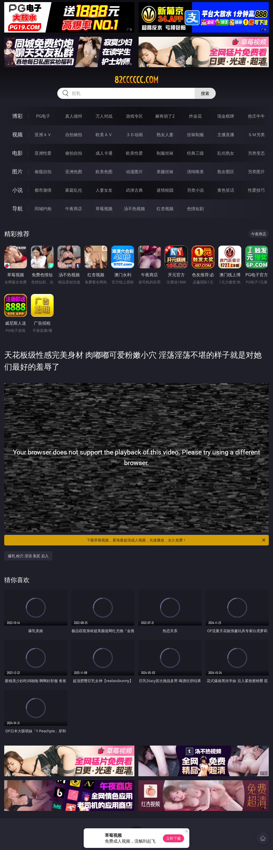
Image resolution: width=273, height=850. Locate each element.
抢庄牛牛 (256, 116)
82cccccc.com (136, 80)
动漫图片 (134, 171)
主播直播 (225, 134)
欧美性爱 (134, 153)
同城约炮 (43, 209)
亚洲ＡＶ (43, 134)
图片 (17, 171)
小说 (17, 190)
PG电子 (43, 116)
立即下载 (173, 838)
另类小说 (195, 190)
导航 (17, 208)
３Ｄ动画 (134, 134)
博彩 (17, 116)
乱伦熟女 (225, 153)
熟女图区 (225, 171)
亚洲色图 (73, 171)
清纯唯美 (195, 171)
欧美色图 (104, 171)
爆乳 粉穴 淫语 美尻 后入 (28, 555)
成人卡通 (104, 153)
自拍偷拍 (73, 134)
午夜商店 (73, 209)
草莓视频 (104, 209)
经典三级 (195, 153)
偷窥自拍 (43, 171)
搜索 (205, 93)
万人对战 (104, 116)
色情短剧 (195, 209)
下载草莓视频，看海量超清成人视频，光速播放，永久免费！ (176, 540)
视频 (17, 134)
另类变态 (256, 153)
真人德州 (73, 116)
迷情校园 (165, 190)
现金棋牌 (225, 116)
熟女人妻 (165, 134)
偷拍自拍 (73, 153)
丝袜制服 (195, 134)
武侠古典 (134, 190)
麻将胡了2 (165, 116)
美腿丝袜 (165, 171)
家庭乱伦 (73, 190)
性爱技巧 (256, 190)
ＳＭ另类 (256, 134)
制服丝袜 (165, 153)
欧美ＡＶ (104, 134)
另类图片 (256, 171)
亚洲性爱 (43, 153)
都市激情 (43, 190)
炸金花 (195, 116)
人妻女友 (104, 190)
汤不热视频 (134, 209)
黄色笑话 (225, 190)
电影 (17, 153)
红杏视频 (165, 209)
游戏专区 (134, 116)
